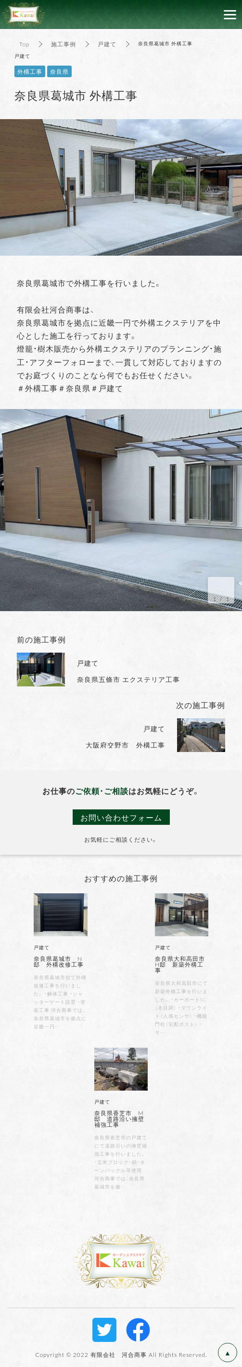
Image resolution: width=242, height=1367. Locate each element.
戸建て (107, 44)
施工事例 (63, 44)
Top (24, 44)
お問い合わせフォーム (121, 817)
